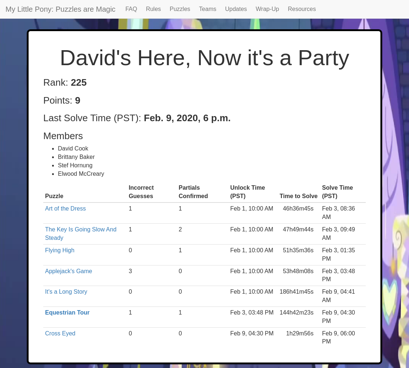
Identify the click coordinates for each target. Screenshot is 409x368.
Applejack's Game (68, 271)
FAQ (131, 9)
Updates (236, 9)
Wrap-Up (267, 9)
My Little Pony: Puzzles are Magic (60, 9)
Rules (153, 9)
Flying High (59, 250)
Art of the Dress (65, 208)
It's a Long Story (66, 292)
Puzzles (180, 9)
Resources (302, 9)
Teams (207, 9)
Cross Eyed (60, 333)
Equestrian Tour (67, 312)
